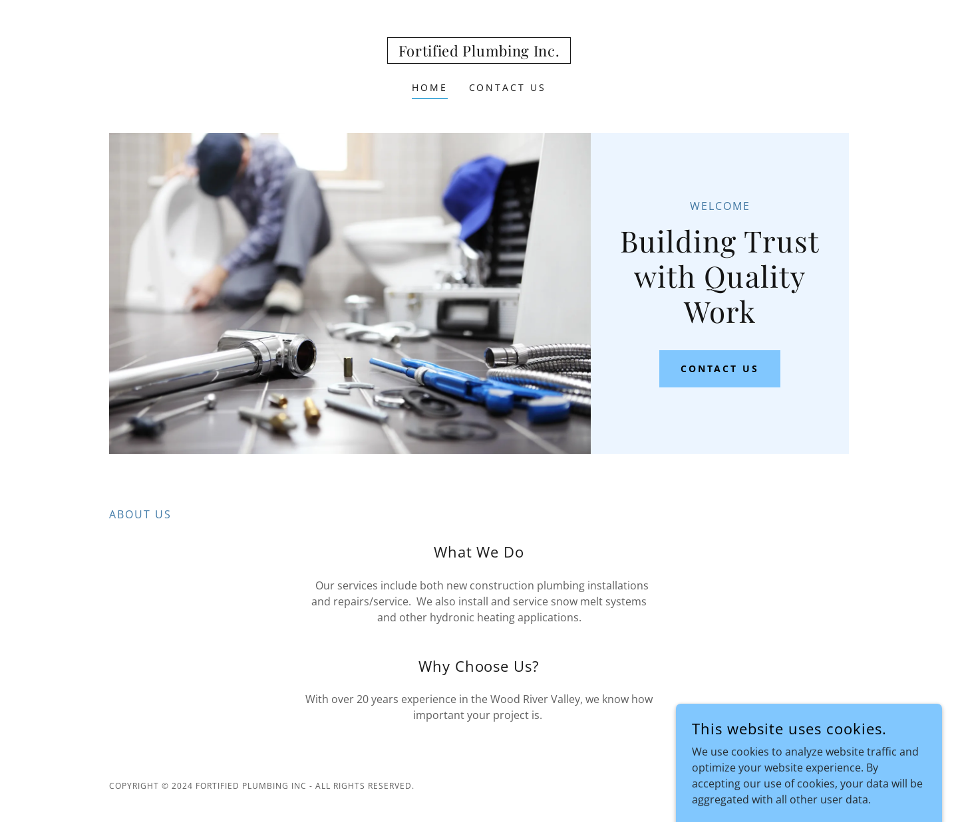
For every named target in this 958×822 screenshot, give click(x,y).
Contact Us (720, 368)
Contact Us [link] (508, 87)
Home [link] (430, 87)
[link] (479, 52)
